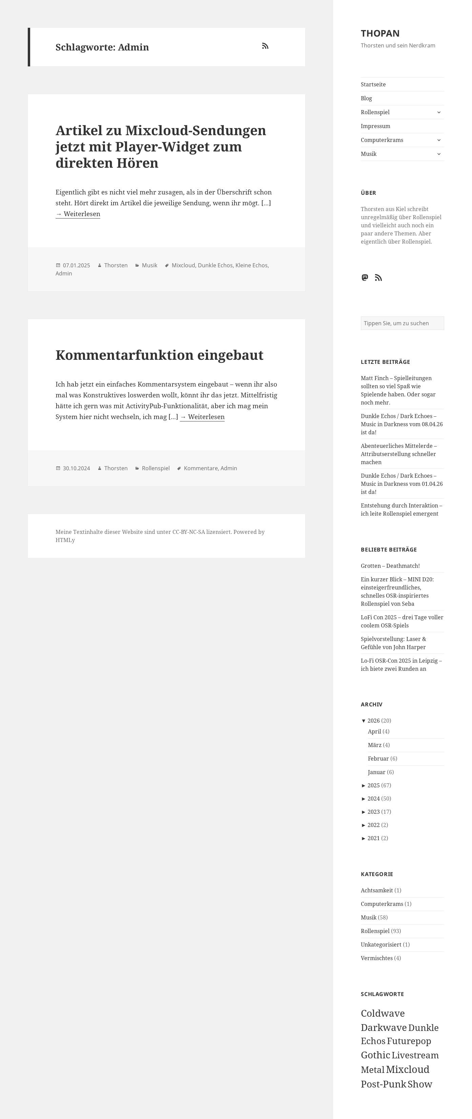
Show (420, 1083)
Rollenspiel (375, 112)
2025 (374, 785)
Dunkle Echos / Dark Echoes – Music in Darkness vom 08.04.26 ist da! (402, 424)
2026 (374, 720)
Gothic (375, 1054)
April (374, 731)
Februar (378, 758)
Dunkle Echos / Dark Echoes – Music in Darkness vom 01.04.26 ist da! (402, 484)
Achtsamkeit (377, 890)
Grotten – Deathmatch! (390, 565)
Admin (64, 273)
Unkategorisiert (381, 944)
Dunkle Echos (215, 265)
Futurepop (409, 1041)
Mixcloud (408, 1069)
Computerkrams (382, 140)
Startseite (373, 84)
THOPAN (380, 33)
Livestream (415, 1055)
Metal (373, 1070)
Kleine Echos (251, 265)
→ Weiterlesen (78, 213)
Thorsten (116, 265)
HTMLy (65, 540)
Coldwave (383, 1013)
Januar (377, 772)
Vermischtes (377, 958)
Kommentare (201, 468)
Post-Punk (383, 1083)
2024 (374, 798)
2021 (374, 838)
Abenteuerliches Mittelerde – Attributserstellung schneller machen (399, 454)
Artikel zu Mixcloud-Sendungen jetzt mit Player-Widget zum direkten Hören (161, 146)
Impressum (375, 126)
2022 (374, 825)
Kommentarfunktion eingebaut (160, 355)
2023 (374, 811)
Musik (368, 154)
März (375, 745)
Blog (366, 98)
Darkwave (384, 1027)
